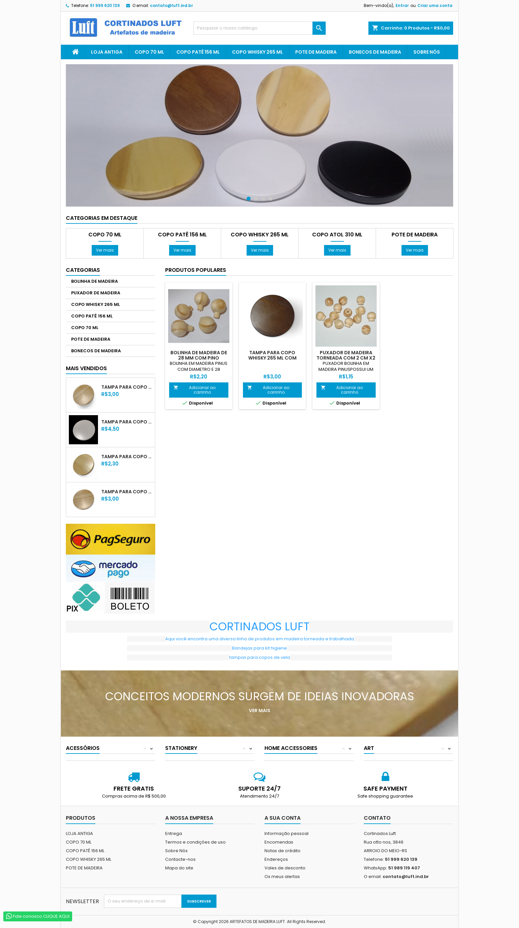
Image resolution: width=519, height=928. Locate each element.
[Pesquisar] (259, 28)
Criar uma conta (434, 5)
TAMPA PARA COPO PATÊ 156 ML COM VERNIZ (126, 491)
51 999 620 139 (105, 5)
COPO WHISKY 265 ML (257, 52)
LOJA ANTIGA (106, 52)
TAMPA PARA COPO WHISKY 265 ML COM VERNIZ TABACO (272, 357)
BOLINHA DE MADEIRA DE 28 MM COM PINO (198, 355)
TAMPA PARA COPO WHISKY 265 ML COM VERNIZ (126, 387)
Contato (377, 818)
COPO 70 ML (149, 52)
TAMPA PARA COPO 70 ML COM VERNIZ (126, 456)
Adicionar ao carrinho (194, 390)
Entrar (402, 5)
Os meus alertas (282, 876)
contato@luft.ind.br (171, 5)
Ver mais (105, 250)
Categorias (83, 270)
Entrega (173, 833)
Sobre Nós (426, 52)
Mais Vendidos (86, 368)
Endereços (276, 859)
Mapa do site (179, 868)
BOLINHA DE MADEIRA (94, 281)
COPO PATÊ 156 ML (198, 52)
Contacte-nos (180, 859)
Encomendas (278, 842)
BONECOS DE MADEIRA (375, 52)
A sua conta (282, 818)
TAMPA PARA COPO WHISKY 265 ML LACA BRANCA (126, 421)
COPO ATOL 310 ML (337, 234)
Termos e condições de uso (195, 842)
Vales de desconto (285, 868)
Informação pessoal (286, 833)
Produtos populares (195, 270)
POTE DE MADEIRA (316, 52)
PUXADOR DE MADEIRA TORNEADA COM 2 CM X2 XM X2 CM (345, 357)
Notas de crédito (282, 851)
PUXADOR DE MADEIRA (95, 293)
